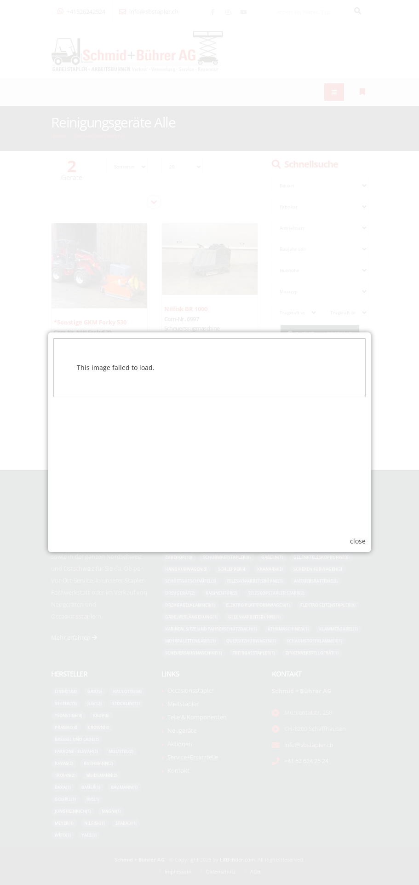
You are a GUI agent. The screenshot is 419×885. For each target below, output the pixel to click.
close (358, 535)
